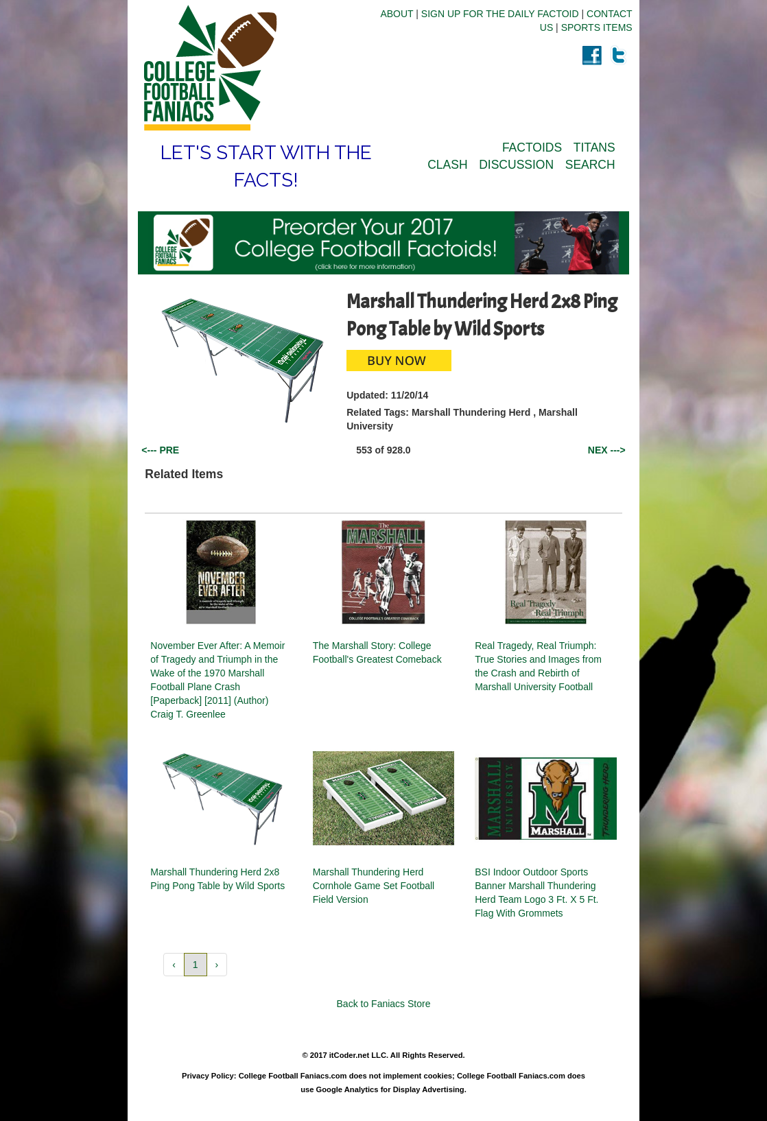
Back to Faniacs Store (384, 1003)
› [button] (217, 964)
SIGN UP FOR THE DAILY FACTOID (500, 13)
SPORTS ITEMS (597, 27)
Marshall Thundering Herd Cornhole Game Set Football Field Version (373, 885)
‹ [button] (174, 964)
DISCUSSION (516, 165)
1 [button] (195, 964)
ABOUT (396, 13)
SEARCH (590, 165)
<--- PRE (160, 450)
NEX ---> (607, 450)
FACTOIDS (532, 147)
